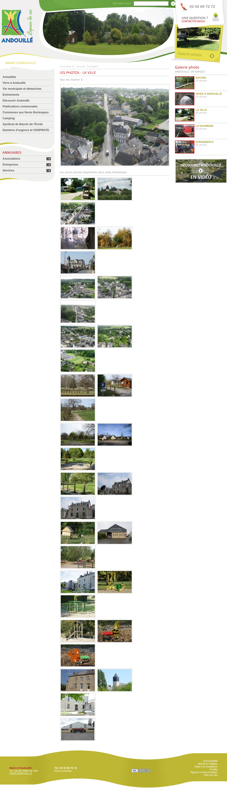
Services (8, 170)
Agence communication (204, 772)
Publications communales (20, 106)
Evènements (11, 94)
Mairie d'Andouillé (20, 768)
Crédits (213, 769)
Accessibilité (210, 760)
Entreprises (10, 164)
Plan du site (211, 775)
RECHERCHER (122, 3)
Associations (11, 158)
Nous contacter (63, 770)
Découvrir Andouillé (16, 100)
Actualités (9, 77)
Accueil (80, 66)
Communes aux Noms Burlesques (26, 112)
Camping (9, 118)
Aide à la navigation (206, 766)
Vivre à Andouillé (14, 83)
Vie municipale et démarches (22, 88)
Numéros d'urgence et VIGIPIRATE (26, 130)
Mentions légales (208, 763)
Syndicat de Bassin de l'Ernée (23, 124)
